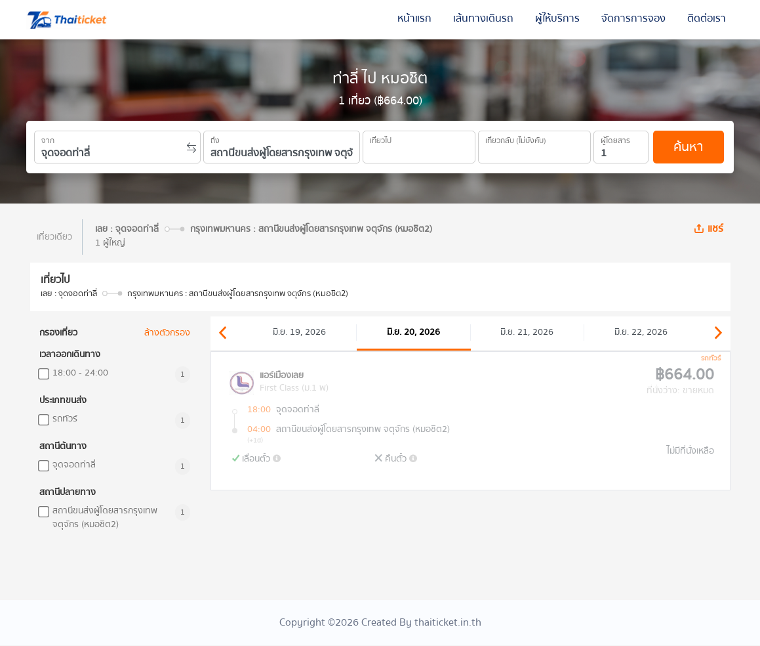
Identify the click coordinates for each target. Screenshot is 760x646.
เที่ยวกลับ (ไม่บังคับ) (515, 138)
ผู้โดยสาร (615, 138)
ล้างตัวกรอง (167, 333)
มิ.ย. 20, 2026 (413, 332)
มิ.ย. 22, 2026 (641, 332)
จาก (47, 138)
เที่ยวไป (380, 138)
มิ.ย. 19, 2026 (299, 332)
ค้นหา (688, 147)
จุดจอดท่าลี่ (74, 465)
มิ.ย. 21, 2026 (526, 332)
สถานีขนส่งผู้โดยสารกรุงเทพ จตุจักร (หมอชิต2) (104, 518)
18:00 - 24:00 (80, 373)
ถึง (215, 138)
